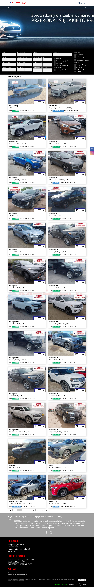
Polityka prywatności (16, 544)
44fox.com (82, 584)
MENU (9, 7)
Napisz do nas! (66, 584)
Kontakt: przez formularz (17, 575)
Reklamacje (12, 551)
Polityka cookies (14, 547)
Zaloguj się (80, 3)
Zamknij (82, 580)
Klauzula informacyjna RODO (19, 549)
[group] (47, 29)
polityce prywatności (19, 580)
